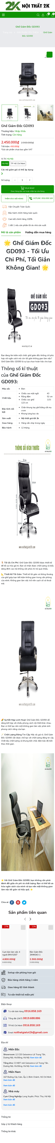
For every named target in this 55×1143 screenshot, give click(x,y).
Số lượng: (5, 180)
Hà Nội (5, 163)
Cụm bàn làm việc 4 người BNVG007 (11, 953)
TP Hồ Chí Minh (18, 163)
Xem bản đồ (36, 1057)
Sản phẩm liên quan (27, 912)
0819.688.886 (31, 1018)
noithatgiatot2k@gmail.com (31, 1032)
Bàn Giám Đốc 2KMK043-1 (36, 953)
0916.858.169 (33, 1011)
